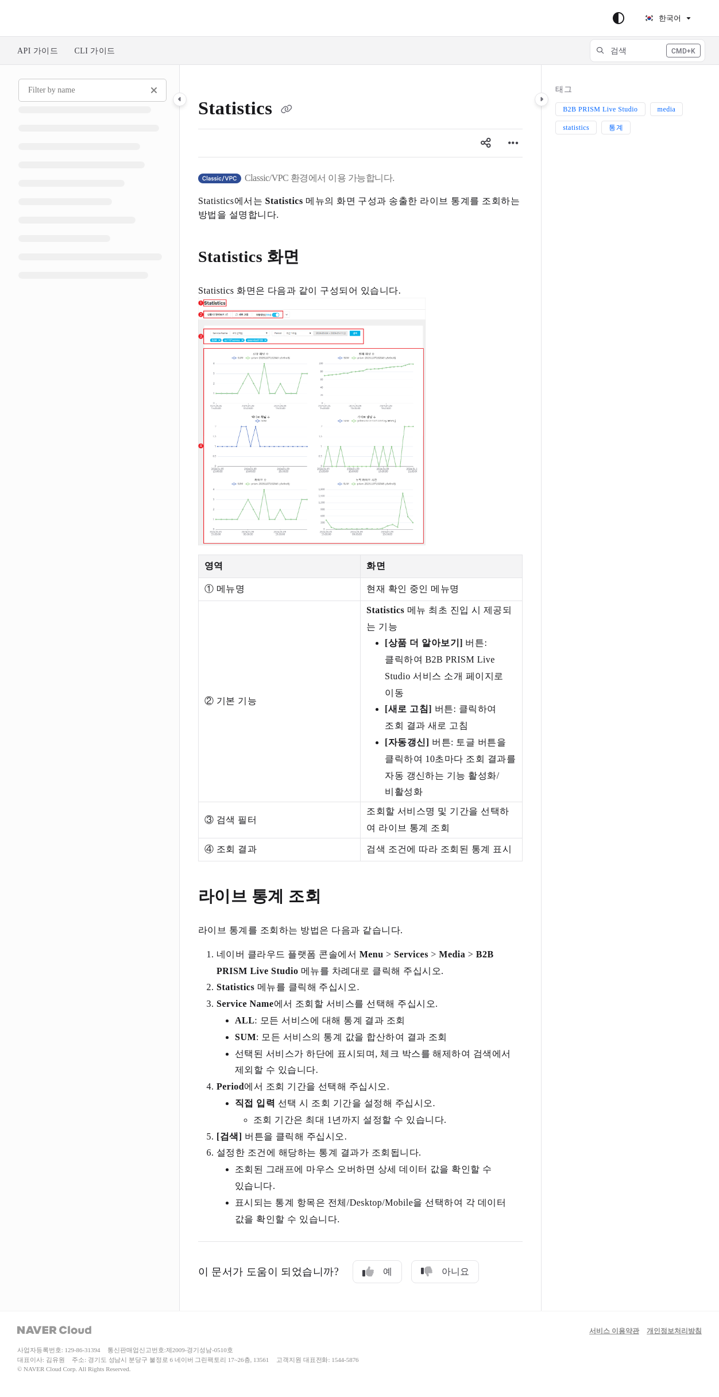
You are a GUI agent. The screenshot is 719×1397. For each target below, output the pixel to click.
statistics (576, 128)
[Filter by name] (92, 90)
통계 (616, 128)
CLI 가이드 (94, 51)
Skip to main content (58, 18)
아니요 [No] (445, 1271)
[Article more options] (513, 143)
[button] (647, 50)
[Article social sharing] (486, 143)
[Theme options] (618, 18)
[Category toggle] (180, 99)
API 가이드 (37, 51)
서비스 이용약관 (614, 1331)
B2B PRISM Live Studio (600, 109)
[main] (360, 688)
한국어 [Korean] (662, 18)
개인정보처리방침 (674, 1331)
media (667, 109)
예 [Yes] (377, 1271)
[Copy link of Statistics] (286, 110)
